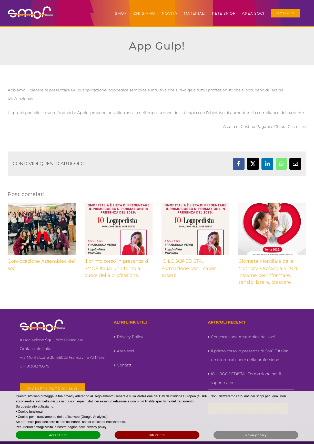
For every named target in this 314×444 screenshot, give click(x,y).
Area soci (125, 350)
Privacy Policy (130, 336)
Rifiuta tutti (157, 435)
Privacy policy (256, 435)
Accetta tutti (58, 435)
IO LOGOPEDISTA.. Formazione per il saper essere (188, 268)
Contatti (125, 365)
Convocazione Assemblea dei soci (243, 336)
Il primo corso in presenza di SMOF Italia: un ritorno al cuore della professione (117, 268)
